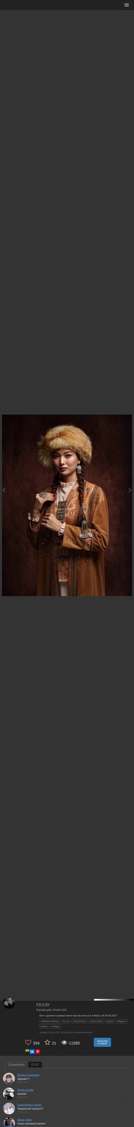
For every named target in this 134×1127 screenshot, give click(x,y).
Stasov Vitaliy (24, 1119)
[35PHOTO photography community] (18, 5)
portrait (109, 1021)
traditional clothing (50, 1021)
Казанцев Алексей (51, 1009)
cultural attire (96, 1021)
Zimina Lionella (25, 1090)
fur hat (66, 1021)
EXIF (35, 1065)
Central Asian (79, 1021)
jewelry (44, 1026)
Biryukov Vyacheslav (28, 1075)
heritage (56, 1026)
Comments (16, 1065)
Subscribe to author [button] (102, 1042)
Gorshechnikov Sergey (29, 1105)
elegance (121, 1021)
